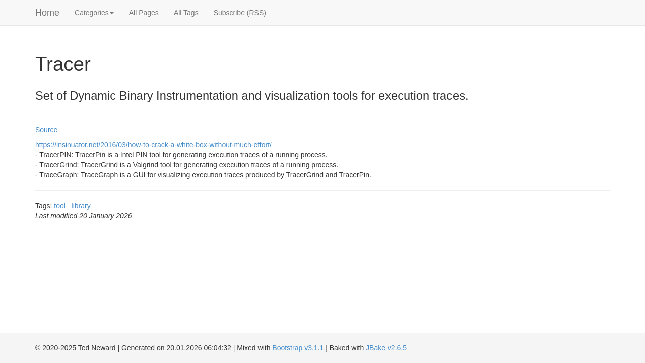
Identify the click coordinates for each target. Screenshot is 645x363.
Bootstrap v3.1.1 (298, 348)
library (81, 206)
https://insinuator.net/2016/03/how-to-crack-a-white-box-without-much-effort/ (153, 145)
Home (47, 13)
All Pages (144, 13)
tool (60, 206)
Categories (94, 13)
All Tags (186, 13)
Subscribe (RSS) (240, 13)
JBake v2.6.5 (386, 348)
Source (46, 130)
